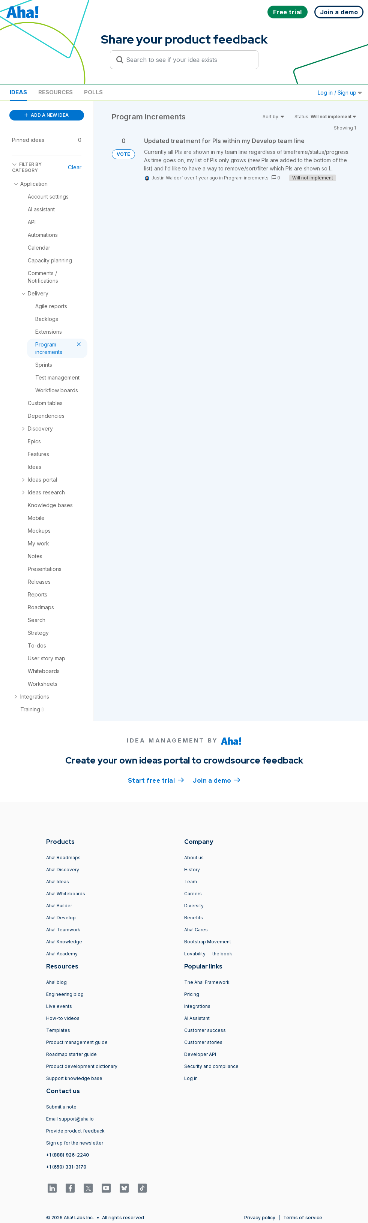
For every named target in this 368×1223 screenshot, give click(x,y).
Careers (193, 893)
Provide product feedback (75, 1131)
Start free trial (156, 780)
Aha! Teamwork (63, 929)
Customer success (205, 1030)
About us (194, 857)
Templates (58, 1030)
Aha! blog (56, 982)
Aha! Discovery (62, 869)
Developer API (200, 1054)
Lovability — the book (208, 953)
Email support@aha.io (70, 1119)
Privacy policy (259, 1217)
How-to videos (63, 1018)
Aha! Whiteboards (65, 893)
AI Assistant (197, 1018)
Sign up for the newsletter (74, 1143)
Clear (74, 167)
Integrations (197, 1006)
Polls (93, 92)
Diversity (194, 905)
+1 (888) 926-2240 (67, 1155)
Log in (191, 1078)
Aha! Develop (61, 917)
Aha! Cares (196, 929)
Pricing (191, 994)
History (192, 869)
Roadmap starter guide (71, 1054)
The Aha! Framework (207, 982)
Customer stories (203, 1042)
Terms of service (302, 1217)
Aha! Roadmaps (63, 857)
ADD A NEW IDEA (46, 115)
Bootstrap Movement (207, 941)
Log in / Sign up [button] (340, 92)
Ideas (18, 92)
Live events (59, 1006)
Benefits (193, 917)
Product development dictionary (81, 1066)
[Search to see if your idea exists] (187, 59)
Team (190, 881)
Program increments (246, 178)
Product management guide (77, 1042)
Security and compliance (211, 1066)
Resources (55, 92)
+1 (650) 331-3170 (66, 1167)
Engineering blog (65, 994)
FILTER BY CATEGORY (27, 167)
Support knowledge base (74, 1078)
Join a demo (216, 780)
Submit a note (61, 1107)
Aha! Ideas (57, 881)
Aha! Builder (59, 905)
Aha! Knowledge (64, 941)
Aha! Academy (62, 953)
